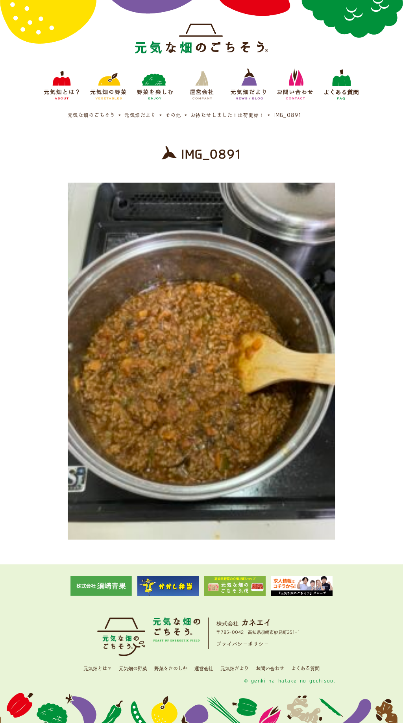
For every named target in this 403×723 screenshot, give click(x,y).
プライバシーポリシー (242, 644)
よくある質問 (305, 668)
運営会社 (203, 668)
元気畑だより (234, 668)
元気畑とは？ (97, 668)
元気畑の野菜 (133, 668)
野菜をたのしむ (170, 668)
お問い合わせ (270, 668)
